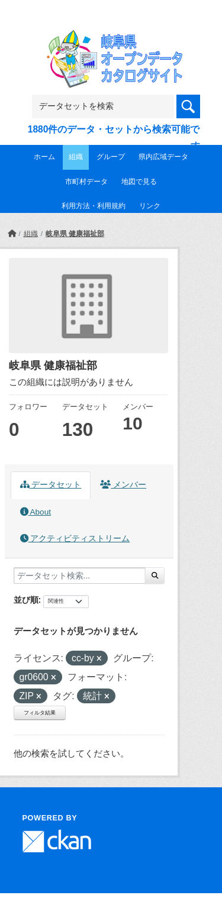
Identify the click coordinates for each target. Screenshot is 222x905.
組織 (76, 157)
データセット (51, 484)
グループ (110, 157)
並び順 (26, 600)
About (35, 512)
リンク (149, 206)
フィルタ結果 (40, 713)
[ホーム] (12, 234)
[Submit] (155, 575)
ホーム (44, 157)
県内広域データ (163, 157)
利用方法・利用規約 (94, 206)
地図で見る (139, 181)
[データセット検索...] (80, 575)
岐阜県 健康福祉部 (75, 234)
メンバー (123, 484)
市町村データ (86, 181)
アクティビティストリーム (75, 538)
